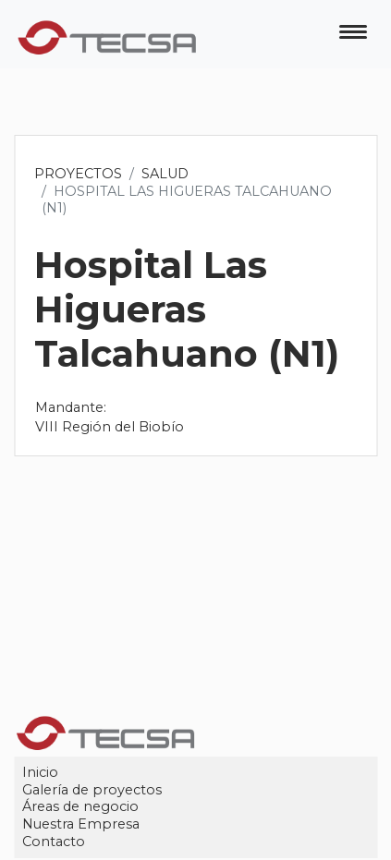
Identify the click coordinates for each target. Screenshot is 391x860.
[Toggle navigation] (353, 34)
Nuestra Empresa (82, 824)
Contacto (54, 841)
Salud (165, 173)
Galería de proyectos (93, 789)
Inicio (41, 772)
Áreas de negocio (81, 807)
